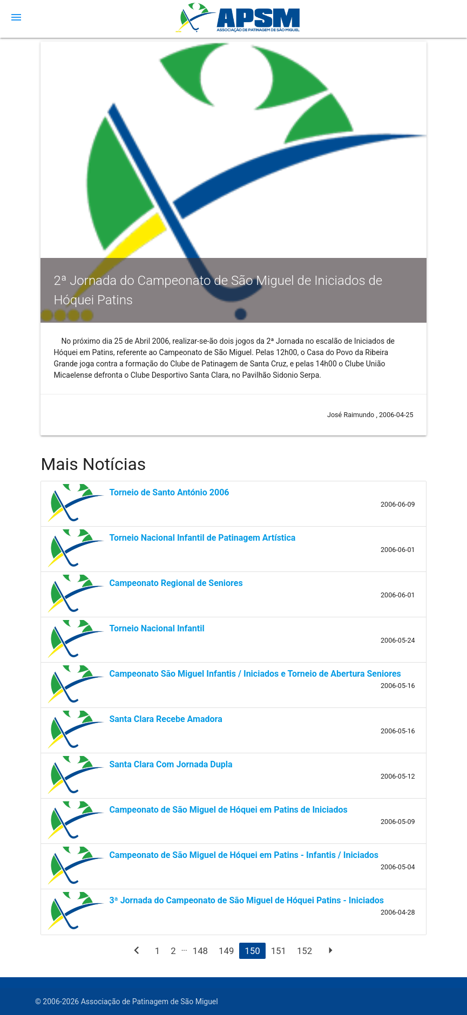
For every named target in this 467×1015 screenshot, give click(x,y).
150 (252, 950)
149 (226, 950)
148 (200, 950)
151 (278, 950)
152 (304, 950)
